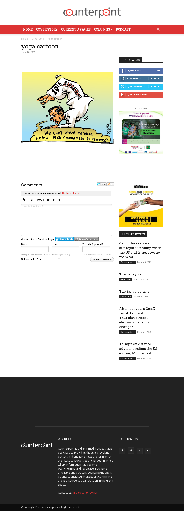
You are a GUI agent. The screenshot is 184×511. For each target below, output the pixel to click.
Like (158, 70)
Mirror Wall (125, 279)
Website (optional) (92, 244)
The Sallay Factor (133, 274)
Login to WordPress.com (86, 239)
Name (24, 244)
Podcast (123, 29)
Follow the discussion (110, 184)
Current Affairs (76, 29)
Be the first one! (70, 193)
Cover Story (47, 29)
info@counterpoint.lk (85, 492)
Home (28, 29)
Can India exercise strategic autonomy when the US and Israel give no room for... (140, 250)
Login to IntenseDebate (64, 239)
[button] (158, 29)
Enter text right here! (66, 220)
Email (55, 244)
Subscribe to (41, 259)
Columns (103, 29)
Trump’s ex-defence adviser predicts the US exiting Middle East (138, 348)
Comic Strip (38, 38)
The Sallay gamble (134, 291)
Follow (155, 78)
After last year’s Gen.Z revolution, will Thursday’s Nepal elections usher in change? (137, 317)
